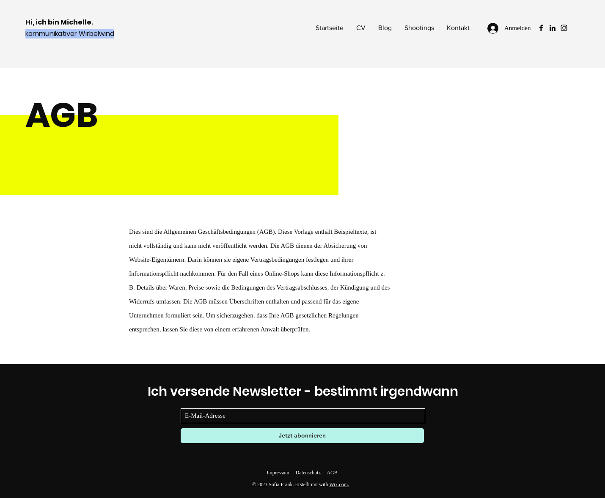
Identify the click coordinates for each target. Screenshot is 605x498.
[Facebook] (541, 28)
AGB (332, 473)
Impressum (278, 473)
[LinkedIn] (552, 28)
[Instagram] (564, 28)
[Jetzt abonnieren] (302, 435)
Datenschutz (308, 473)
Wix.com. (339, 484)
